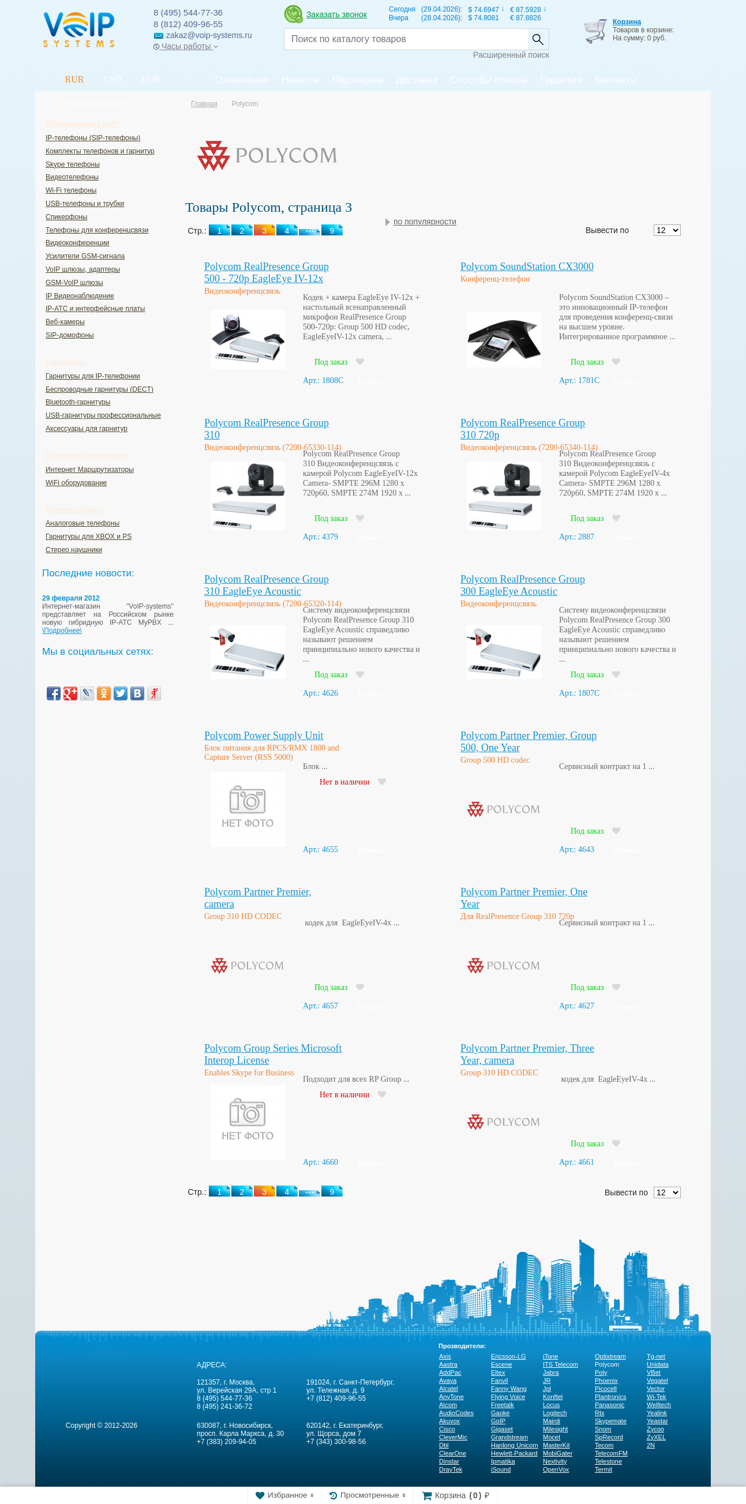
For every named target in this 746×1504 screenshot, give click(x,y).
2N (651, 1445)
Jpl (547, 1388)
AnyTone (451, 1396)
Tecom (604, 1445)
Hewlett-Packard (514, 1453)
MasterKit (556, 1445)
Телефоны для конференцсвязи (97, 230)
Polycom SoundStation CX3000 (527, 266)
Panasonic (609, 1404)
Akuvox (449, 1420)
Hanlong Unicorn (514, 1445)
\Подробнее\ (62, 631)
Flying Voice (508, 1396)
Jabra (551, 1372)
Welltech (659, 1404)
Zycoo (655, 1429)
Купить (371, 381)
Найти (538, 39)
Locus (551, 1404)
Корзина (627, 22)
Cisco (447, 1429)
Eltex (498, 1372)
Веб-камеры (65, 322)
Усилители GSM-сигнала (85, 256)
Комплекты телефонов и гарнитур (100, 151)
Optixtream (610, 1356)
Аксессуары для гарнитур (87, 429)
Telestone (608, 1461)
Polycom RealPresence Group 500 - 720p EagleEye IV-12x (266, 272)
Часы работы (185, 46)
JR (546, 1380)
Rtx (600, 1412)
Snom (603, 1429)
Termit (603, 1469)
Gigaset (502, 1429)
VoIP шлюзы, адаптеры (83, 269)
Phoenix (606, 1380)
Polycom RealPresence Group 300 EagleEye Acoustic (522, 585)
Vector (656, 1388)
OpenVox (556, 1469)
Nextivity (555, 1461)
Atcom (448, 1404)
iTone (550, 1356)
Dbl (444, 1445)
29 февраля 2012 (71, 598)
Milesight (555, 1429)
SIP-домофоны (70, 335)
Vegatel (657, 1380)
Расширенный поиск (511, 54)
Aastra (448, 1364)
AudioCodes (456, 1412)
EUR (150, 79)
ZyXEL (656, 1437)
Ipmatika (503, 1461)
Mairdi (551, 1420)
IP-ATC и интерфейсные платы (95, 309)
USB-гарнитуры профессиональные (103, 415)
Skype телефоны (73, 164)
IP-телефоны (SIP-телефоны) (93, 138)
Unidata (658, 1364)
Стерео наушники (74, 550)
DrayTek (450, 1469)
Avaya (447, 1380)
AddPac (450, 1372)
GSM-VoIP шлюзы (74, 283)
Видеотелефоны (72, 177)
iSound (501, 1469)
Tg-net (656, 1356)
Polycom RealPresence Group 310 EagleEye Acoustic (266, 585)
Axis (445, 1356)
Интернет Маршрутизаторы (90, 470)
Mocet (551, 1437)
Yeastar (657, 1420)
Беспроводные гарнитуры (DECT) (99, 389)
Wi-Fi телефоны (71, 190)
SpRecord (609, 1437)
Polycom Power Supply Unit (264, 735)
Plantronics (610, 1396)
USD (112, 79)
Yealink (657, 1412)
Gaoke (500, 1412)
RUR (74, 79)
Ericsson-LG (508, 1356)
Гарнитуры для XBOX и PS (89, 536)
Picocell (606, 1388)
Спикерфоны (66, 217)
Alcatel (448, 1388)
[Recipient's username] (406, 39)
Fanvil (499, 1380)
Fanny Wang (509, 1388)
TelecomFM (611, 1453)
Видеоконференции (78, 243)
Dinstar (449, 1461)
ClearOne (452, 1453)
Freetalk (502, 1404)
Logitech (555, 1412)
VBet (654, 1372)
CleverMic (453, 1437)
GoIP (498, 1420)
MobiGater (557, 1453)
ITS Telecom (560, 1364)
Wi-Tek (656, 1396)
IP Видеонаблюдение (80, 296)
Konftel (553, 1396)
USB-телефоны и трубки (85, 204)
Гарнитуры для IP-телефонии (93, 376)
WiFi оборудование (76, 483)
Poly (601, 1372)
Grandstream (509, 1437)
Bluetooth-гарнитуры (78, 402)
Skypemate (611, 1420)
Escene (501, 1364)
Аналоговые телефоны (82, 523)
